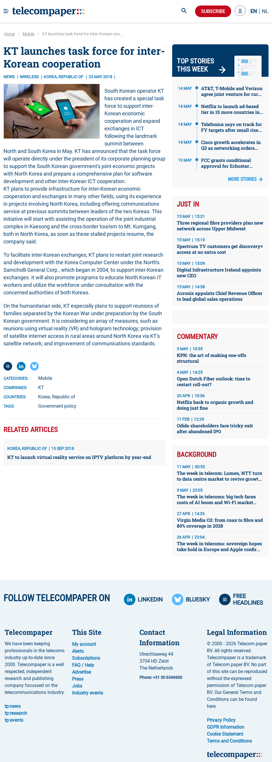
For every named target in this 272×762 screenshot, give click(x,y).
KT (41, 387)
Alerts (78, 651)
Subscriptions (86, 658)
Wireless (29, 76)
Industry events (87, 693)
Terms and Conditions (229, 741)
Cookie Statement (225, 734)
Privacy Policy (221, 720)
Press (77, 679)
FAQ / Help (83, 665)
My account (84, 644)
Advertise (81, 672)
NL (265, 11)
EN (253, 11)
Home (9, 34)
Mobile (28, 34)
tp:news (13, 706)
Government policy (57, 406)
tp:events (14, 720)
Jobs (77, 686)
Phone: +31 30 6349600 (160, 677)
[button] (240, 11)
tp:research (16, 713)
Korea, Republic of (56, 397)
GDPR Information (225, 727)
